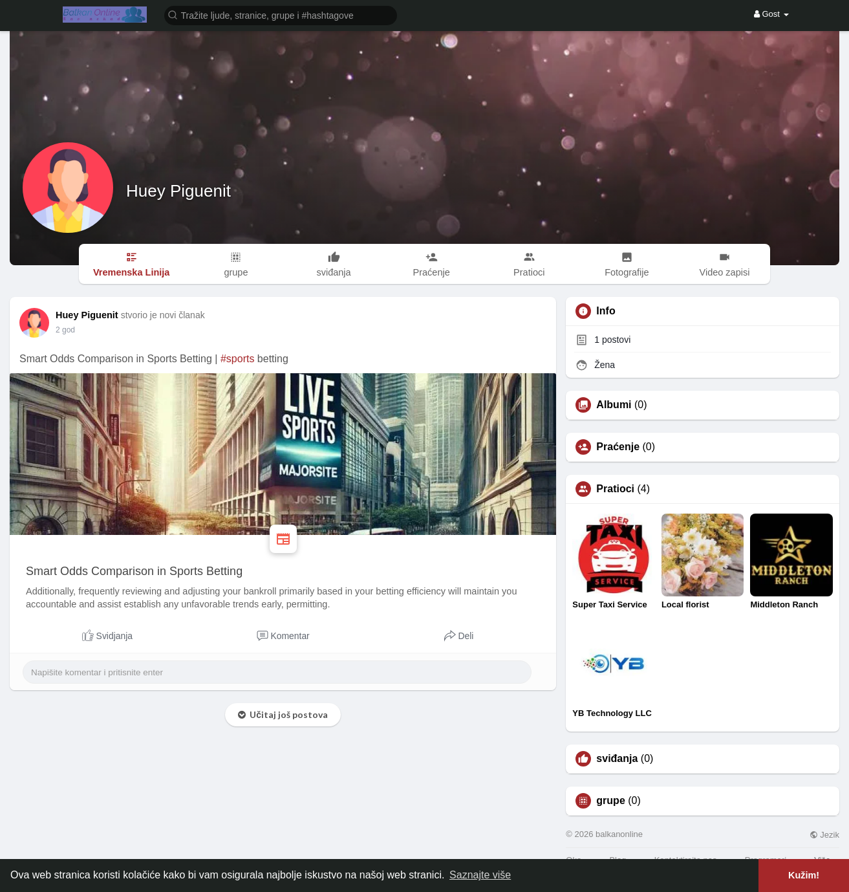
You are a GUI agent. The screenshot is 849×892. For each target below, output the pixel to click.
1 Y (61, 329)
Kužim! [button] (803, 875)
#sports (237, 358)
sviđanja (617, 759)
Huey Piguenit (178, 191)
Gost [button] (771, 14)
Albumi (613, 405)
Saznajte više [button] (480, 874)
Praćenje (617, 447)
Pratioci (615, 489)
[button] (281, 14)
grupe (610, 801)
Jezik (824, 835)
